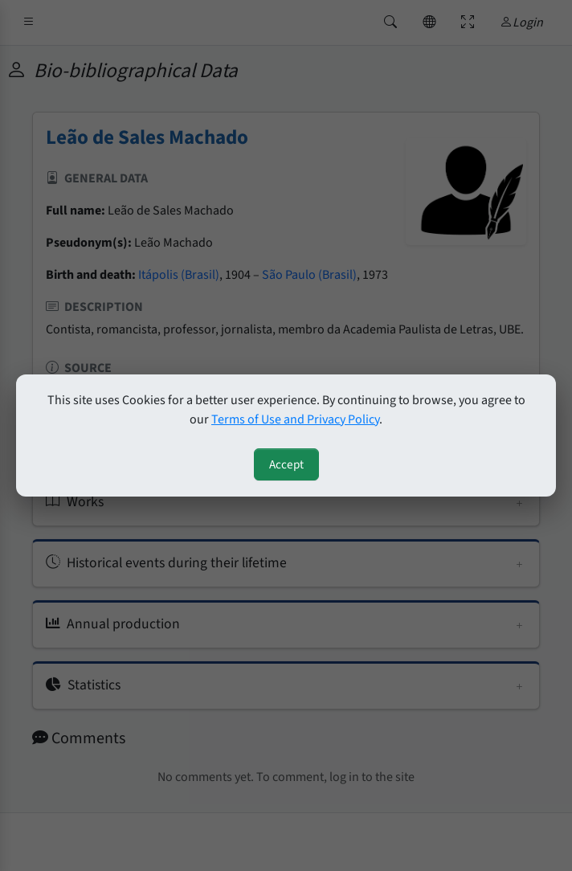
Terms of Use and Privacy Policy (295, 419)
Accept (286, 464)
